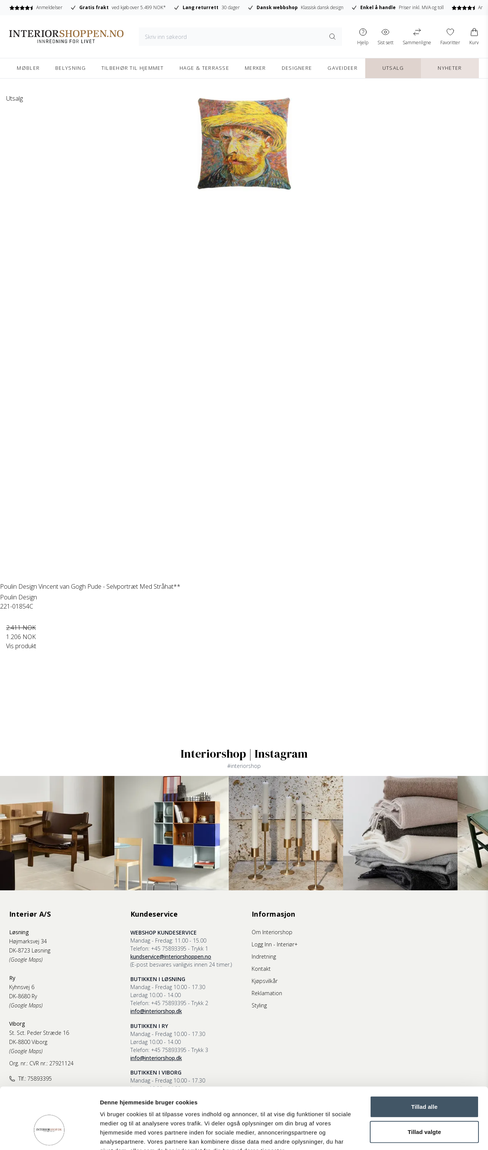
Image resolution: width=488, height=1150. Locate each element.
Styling (259, 1005)
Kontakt (261, 968)
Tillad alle (424, 1060)
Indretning (264, 956)
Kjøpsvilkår (265, 981)
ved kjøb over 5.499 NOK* (118, 7)
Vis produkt (21, 646)
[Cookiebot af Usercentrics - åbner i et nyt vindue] (49, 1135)
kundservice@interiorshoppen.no (170, 956)
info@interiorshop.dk (156, 1011)
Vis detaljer (396, 1135)
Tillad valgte (424, 1085)
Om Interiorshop (272, 932)
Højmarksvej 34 (28, 941)
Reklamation (267, 993)
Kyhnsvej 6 (21, 987)
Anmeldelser (35, 7)
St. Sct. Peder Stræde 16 (39, 1032)
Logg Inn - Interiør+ (275, 944)
